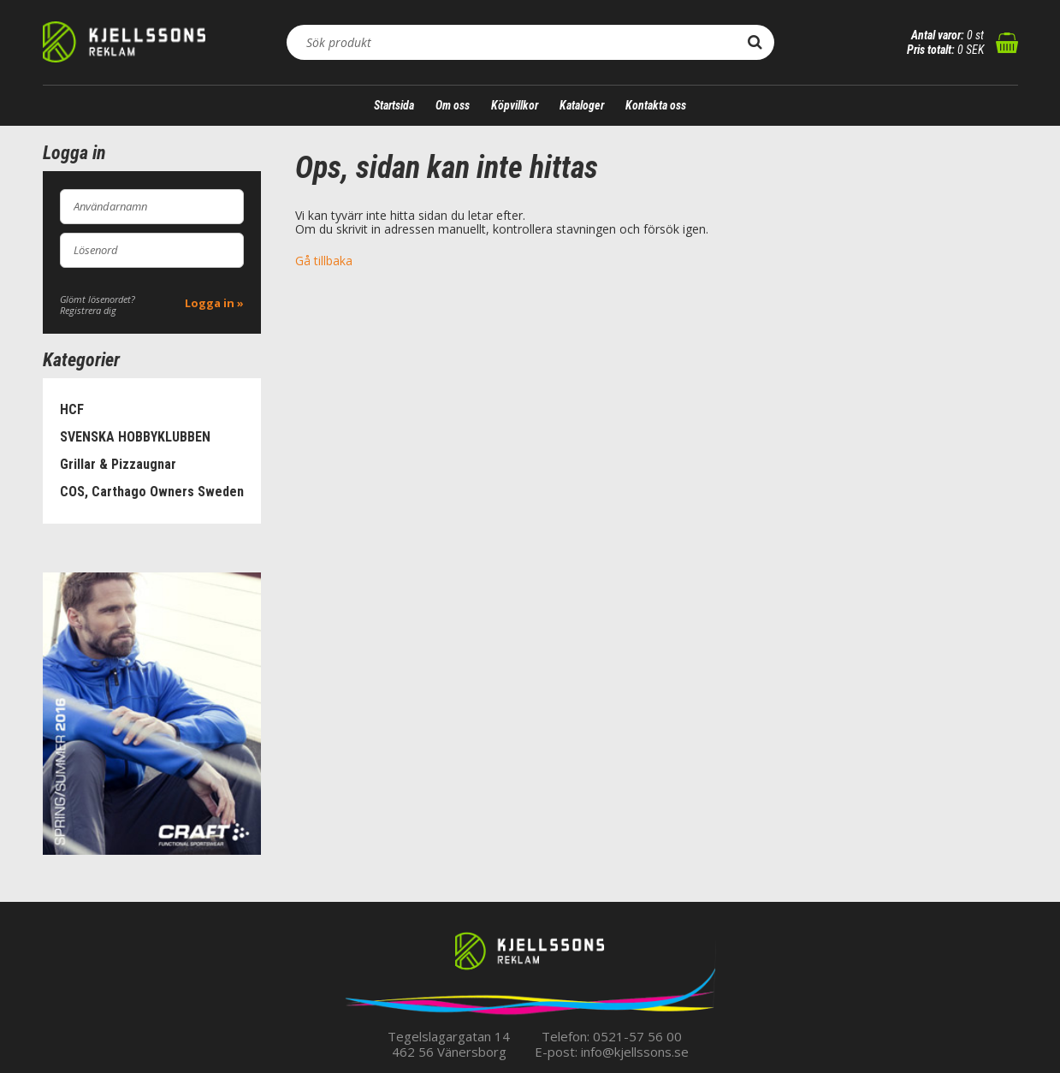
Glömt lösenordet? (97, 299)
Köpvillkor (514, 105)
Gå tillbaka (323, 260)
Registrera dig (88, 310)
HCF (72, 409)
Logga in (209, 303)
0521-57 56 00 (637, 1036)
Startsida (394, 105)
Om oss (452, 105)
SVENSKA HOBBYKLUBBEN (135, 437)
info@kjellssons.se (635, 1051)
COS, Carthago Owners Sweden (152, 491)
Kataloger (582, 105)
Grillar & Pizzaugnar (118, 464)
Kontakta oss (655, 105)
